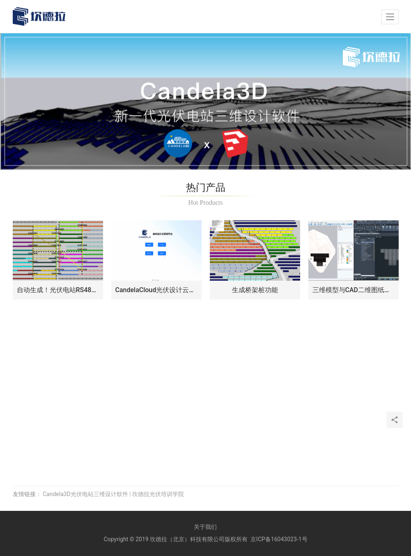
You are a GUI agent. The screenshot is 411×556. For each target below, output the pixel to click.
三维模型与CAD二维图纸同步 (353, 290)
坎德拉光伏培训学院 (158, 494)
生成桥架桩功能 (255, 290)
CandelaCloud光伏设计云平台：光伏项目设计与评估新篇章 (156, 290)
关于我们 (205, 527)
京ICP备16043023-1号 (278, 539)
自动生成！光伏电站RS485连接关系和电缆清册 (58, 290)
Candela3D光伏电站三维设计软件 (85, 494)
